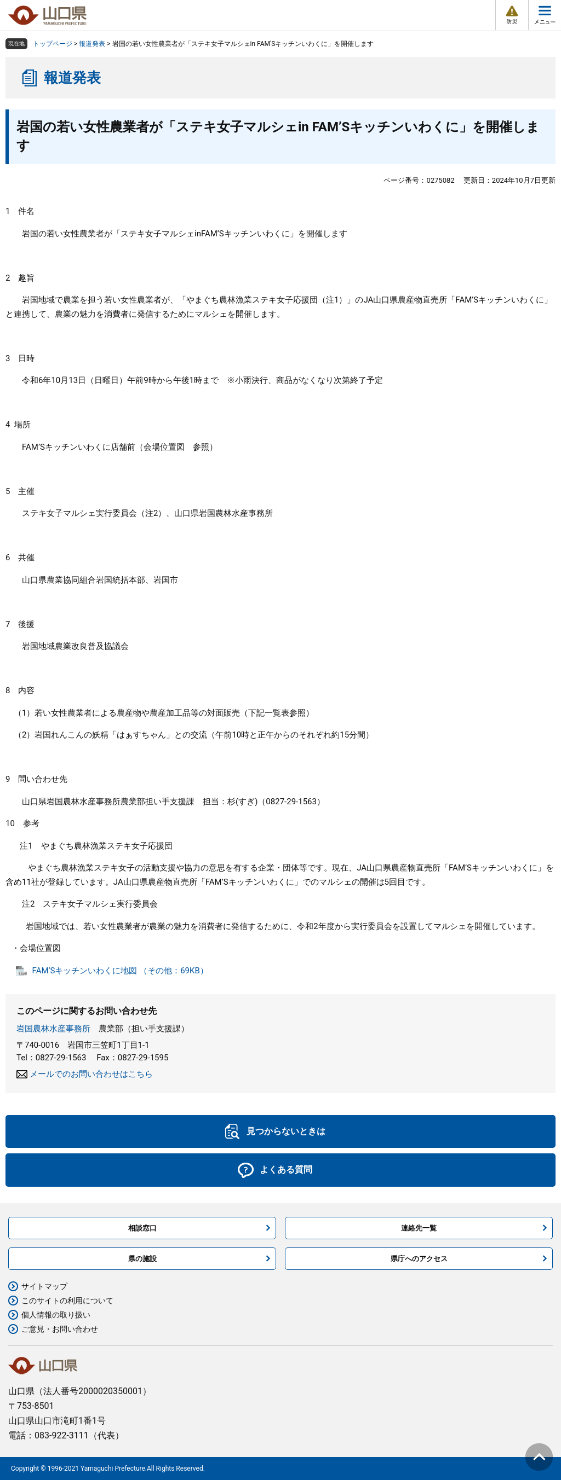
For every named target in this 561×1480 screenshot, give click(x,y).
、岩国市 (161, 580)
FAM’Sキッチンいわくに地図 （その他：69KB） (120, 971)
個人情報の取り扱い (55, 1314)
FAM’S (212, 234)
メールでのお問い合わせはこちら (91, 1074)
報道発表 (92, 44)
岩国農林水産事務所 (53, 1029)
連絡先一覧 (419, 1228)
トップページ (52, 44)
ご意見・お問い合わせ (59, 1329)
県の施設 (142, 1259)
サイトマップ (44, 1286)
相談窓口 (142, 1228)
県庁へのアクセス (419, 1259)
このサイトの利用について (67, 1300)
